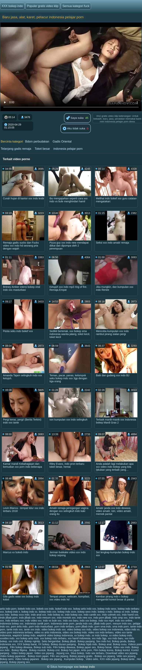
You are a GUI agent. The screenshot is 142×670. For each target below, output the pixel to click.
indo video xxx (33, 620)
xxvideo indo (7, 638)
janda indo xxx (84, 623)
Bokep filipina (20, 650)
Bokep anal (105, 644)
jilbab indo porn (102, 623)
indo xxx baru (70, 620)
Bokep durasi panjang (64, 644)
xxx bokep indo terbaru (53, 638)
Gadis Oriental (62, 141)
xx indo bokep (100, 635)
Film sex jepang (59, 656)
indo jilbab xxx (27, 617)
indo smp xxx (120, 617)
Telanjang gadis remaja (16, 148)
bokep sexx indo (87, 611)
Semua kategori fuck (75, 6)
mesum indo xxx (122, 623)
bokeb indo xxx (26, 608)
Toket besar (42, 148)
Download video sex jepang (121, 653)
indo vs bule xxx (52, 620)
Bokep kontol (122, 650)
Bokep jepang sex (19, 662)
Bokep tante (128, 659)
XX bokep (43, 644)
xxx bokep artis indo (27, 638)
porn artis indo (19, 626)
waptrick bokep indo (24, 635)
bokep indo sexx (107, 608)
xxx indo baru (115, 638)
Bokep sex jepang (51, 659)
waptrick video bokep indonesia (55, 635)
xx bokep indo (82, 635)
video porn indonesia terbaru (16, 632)
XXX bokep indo (12, 6)
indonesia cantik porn (37, 623)
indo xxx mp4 (106, 620)
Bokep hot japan (70, 650)
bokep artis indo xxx (84, 608)
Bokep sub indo (43, 647)
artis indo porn (8, 608)
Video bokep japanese (13, 656)
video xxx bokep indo (75, 632)
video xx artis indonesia (47, 632)
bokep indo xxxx (67, 611)
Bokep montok (37, 650)
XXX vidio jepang (109, 659)
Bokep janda (119, 641)
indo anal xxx (38, 614)
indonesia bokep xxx (11, 623)
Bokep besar (104, 647)
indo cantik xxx (92, 614)
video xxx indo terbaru (101, 632)
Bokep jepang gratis (81, 656)
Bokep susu (119, 644)
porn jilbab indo (84, 626)
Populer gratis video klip (42, 6)
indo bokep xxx (73, 614)
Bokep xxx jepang (105, 656)
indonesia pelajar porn (67, 148)
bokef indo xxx (63, 608)
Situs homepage (61, 667)
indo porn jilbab (102, 617)
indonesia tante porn (62, 623)
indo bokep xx (55, 614)
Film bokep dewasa (21, 647)
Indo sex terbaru (95, 653)
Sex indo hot (103, 641)
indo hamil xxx (130, 614)
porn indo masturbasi (41, 626)
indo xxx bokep (88, 620)
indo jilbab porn (9, 617)
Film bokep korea (103, 650)
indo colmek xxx (111, 614)
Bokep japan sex (86, 647)
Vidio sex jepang (125, 656)
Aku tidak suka (74, 129)
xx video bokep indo (120, 635)
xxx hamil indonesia (79, 638)
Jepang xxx (62, 653)
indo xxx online (123, 620)
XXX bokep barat (27, 644)
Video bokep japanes (27, 659)
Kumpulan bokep (74, 659)
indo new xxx (84, 617)
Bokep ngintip (32, 641)
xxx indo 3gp (99, 638)
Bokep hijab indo (87, 644)
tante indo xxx (15, 629)
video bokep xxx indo (79, 629)
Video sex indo (121, 647)
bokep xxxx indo (20, 614)
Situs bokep (77, 653)
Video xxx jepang (44, 653)
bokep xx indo (122, 611)
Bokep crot (53, 650)
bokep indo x (12, 611)
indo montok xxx (66, 617)
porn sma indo (102, 626)
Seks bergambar (51, 641)
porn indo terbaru (64, 626)
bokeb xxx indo (45, 608)
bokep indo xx (29, 611)
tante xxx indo (32, 629)
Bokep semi (6, 659)
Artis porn (86, 650)
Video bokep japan (22, 653)
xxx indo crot (16, 641)
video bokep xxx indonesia (108, 629)
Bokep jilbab (69, 641)
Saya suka (75, 118)
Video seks (92, 659)
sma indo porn (120, 626)
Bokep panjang (86, 641)
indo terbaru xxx (14, 620)
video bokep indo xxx (53, 629)
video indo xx (132, 629)
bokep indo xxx (47, 611)
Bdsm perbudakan (37, 141)
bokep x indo (105, 611)
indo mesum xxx (46, 617)
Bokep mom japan (38, 656)
